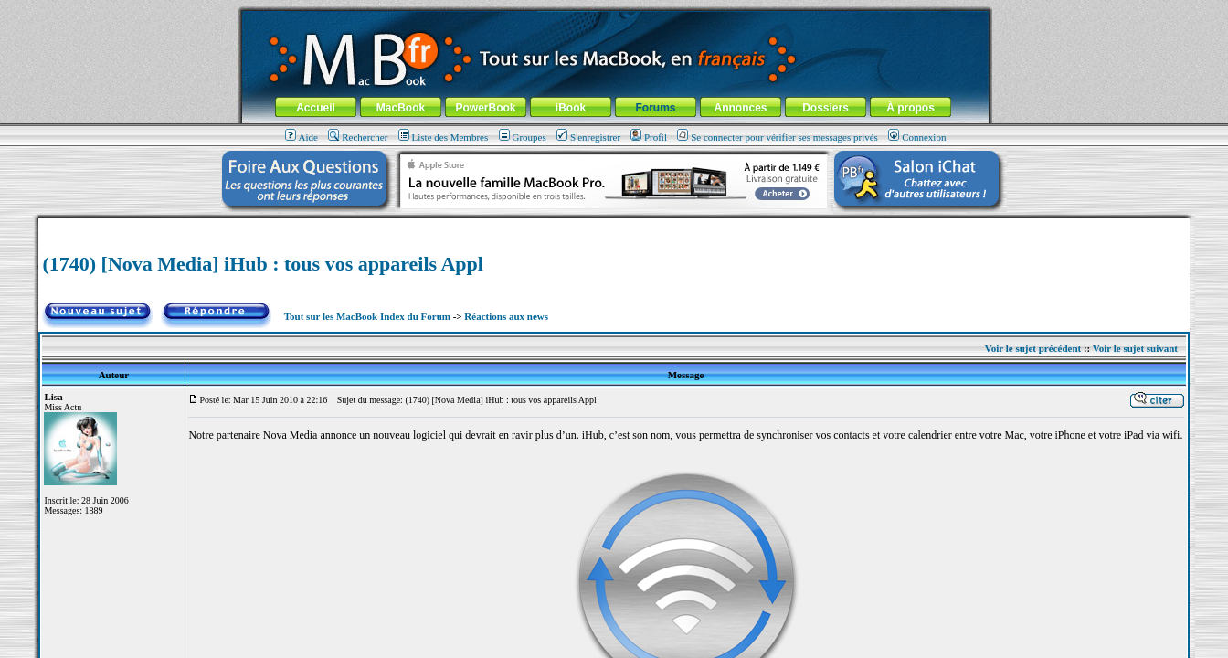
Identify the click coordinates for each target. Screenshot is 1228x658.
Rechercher (357, 137)
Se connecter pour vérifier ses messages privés (777, 137)
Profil (648, 137)
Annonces (740, 107)
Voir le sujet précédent (1033, 348)
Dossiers (825, 107)
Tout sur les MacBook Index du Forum (367, 316)
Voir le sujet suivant (1135, 348)
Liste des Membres (443, 137)
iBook (571, 107)
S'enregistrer (588, 137)
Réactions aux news (506, 316)
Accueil (315, 107)
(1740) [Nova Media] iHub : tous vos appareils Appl (262, 263)
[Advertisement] (614, 225)
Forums (655, 107)
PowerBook (485, 107)
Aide (301, 137)
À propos (910, 107)
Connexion (917, 137)
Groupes (522, 137)
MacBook (400, 107)
